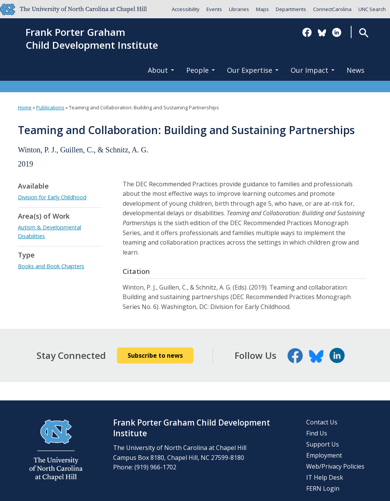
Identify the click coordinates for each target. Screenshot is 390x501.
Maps (262, 9)
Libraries (239, 9)
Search (363, 32)
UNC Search (372, 9)
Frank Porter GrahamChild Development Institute (92, 39)
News (355, 70)
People (200, 70)
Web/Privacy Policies (335, 466)
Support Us (322, 444)
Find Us (316, 433)
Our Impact (312, 70)
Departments (291, 9)
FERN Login (322, 488)
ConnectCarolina (332, 9)
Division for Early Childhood (52, 197)
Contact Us (321, 422)
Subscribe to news (155, 355)
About (161, 70)
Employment (324, 455)
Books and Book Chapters (51, 266)
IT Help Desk (324, 477)
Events (214, 9)
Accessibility (186, 9)
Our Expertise (252, 70)
